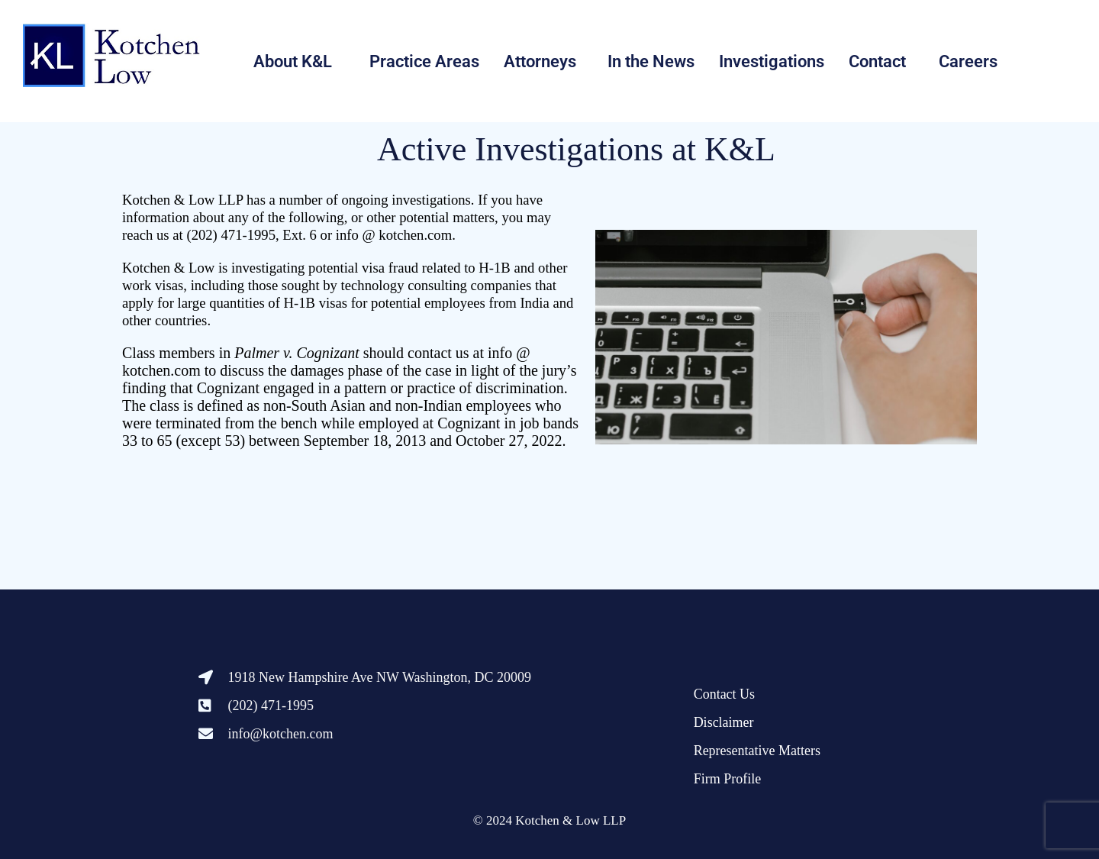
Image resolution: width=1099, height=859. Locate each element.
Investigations (771, 61)
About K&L (292, 61)
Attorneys (540, 61)
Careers (968, 61)
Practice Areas (424, 61)
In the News (651, 61)
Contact (877, 61)
